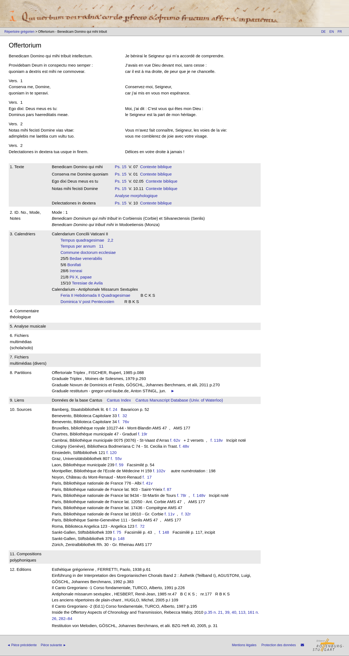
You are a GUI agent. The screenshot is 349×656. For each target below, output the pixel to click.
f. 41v (148, 483)
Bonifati (76, 264)
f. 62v (175, 440)
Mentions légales (244, 645)
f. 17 (148, 477)
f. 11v (170, 514)
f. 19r (142, 434)
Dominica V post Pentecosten (89, 301)
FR (340, 32)
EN (331, 32)
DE (323, 32)
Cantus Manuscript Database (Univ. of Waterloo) (179, 400)
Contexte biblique (156, 166)
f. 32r (186, 514)
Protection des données (278, 645)
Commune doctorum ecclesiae (90, 252)
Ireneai (77, 270)
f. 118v (216, 440)
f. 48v (184, 446)
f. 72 (141, 526)
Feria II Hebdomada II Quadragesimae (97, 295)
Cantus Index (119, 400)
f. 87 (167, 489)
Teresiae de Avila (89, 283)
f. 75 (117, 532)
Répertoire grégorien (19, 32)
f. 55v (117, 458)
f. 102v (159, 470)
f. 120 (111, 452)
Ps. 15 (121, 166)
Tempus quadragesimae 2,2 (87, 240)
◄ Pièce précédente (22, 645)
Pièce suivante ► (53, 645)
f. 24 (113, 409)
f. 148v (199, 495)
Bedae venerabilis (88, 258)
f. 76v (124, 421)
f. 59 (120, 464)
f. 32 (124, 415)
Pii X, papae (82, 277)
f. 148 (164, 532)
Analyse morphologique (136, 195)
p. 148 (119, 538)
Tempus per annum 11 (82, 246)
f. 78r (181, 495)
